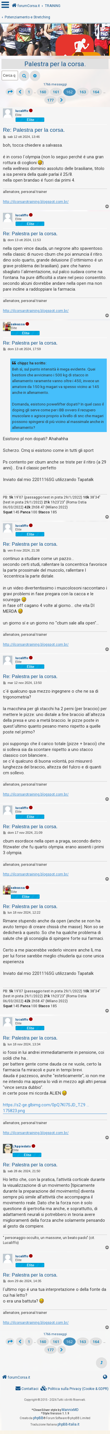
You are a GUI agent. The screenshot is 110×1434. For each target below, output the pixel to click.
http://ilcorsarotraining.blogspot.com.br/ (36, 202)
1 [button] (29, 91)
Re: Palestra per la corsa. (34, 130)
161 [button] (56, 91)
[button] (10, 91)
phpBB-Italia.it (68, 1424)
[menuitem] (74, 1389)
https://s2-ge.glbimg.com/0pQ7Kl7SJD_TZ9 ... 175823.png (46, 1108)
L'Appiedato (21, 1146)
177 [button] (50, 100)
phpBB (38, 1418)
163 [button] (82, 91)
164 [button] (96, 91)
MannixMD (70, 1410)
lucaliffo (21, 111)
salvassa (18, 324)
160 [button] (43, 91)
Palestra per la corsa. (55, 64)
